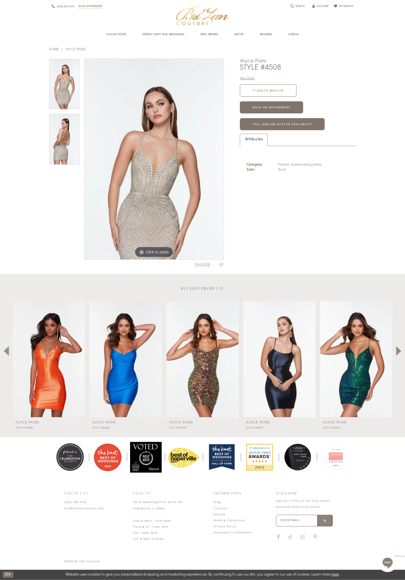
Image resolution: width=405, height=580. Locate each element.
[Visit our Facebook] (278, 537)
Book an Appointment (271, 107)
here (335, 575)
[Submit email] (325, 521)
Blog (217, 502)
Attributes (254, 139)
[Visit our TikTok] (290, 537)
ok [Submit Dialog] (8, 575)
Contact (220, 508)
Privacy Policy (225, 527)
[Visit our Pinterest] (315, 537)
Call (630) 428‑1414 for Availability (282, 124)
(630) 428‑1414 (75, 502)
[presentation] (49, 359)
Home (54, 49)
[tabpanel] (64, 86)
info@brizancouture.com (84, 508)
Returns (219, 514)
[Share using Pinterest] (221, 265)
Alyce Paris (75, 49)
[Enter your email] (304, 521)
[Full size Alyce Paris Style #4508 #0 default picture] (154, 159)
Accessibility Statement (233, 533)
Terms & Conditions (229, 520)
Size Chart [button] (247, 78)
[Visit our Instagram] (302, 537)
